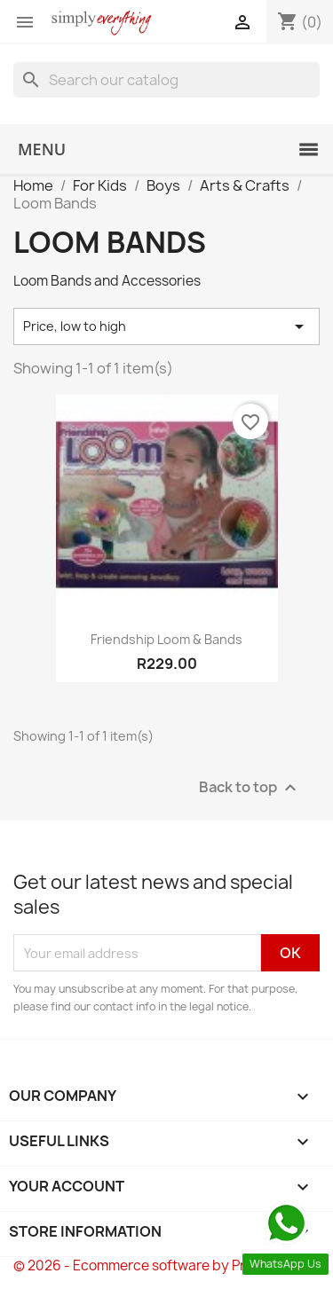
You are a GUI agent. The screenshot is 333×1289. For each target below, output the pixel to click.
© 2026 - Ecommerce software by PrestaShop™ (166, 1265)
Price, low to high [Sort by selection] (166, 326)
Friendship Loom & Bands (166, 639)
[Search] (166, 80)
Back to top (250, 788)
